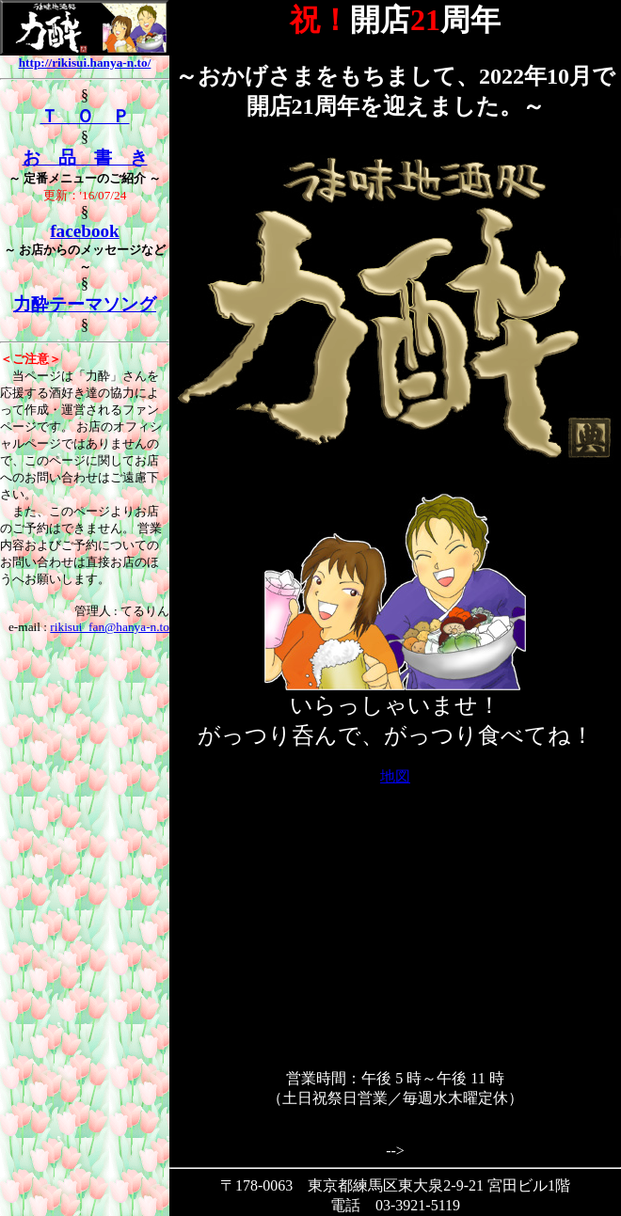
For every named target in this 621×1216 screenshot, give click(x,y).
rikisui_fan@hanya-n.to (109, 627)
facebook (84, 231)
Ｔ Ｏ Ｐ (85, 116)
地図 (395, 776)
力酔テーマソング (84, 304)
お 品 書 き (85, 157)
